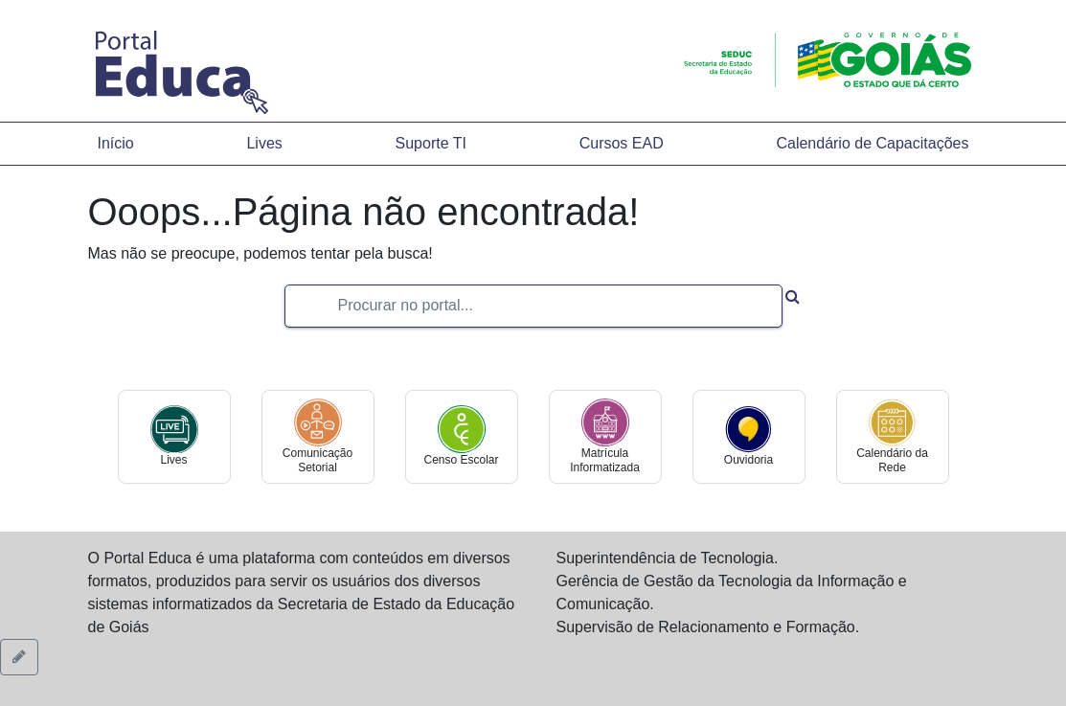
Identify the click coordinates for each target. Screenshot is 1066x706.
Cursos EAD (621, 143)
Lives (264, 143)
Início (116, 143)
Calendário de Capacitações (872, 143)
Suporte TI (431, 143)
